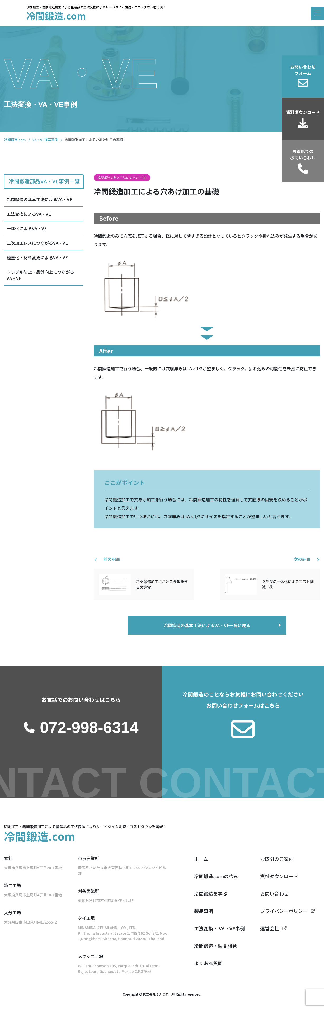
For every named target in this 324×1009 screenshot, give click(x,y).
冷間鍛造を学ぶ (210, 893)
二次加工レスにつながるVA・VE (37, 243)
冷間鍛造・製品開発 (215, 945)
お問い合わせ (274, 893)
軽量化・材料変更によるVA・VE (37, 257)
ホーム (201, 858)
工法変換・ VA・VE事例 (219, 928)
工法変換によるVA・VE (29, 214)
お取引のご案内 (276, 858)
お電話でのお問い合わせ (303, 154)
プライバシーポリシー (284, 910)
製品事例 (203, 910)
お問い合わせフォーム (303, 70)
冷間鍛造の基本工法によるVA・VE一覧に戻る (207, 625)
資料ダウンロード (303, 112)
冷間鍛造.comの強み (216, 876)
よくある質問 (208, 963)
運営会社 (269, 928)
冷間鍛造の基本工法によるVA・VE (39, 199)
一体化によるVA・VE (27, 228)
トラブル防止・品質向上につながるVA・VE (40, 275)
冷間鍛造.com (56, 15)
